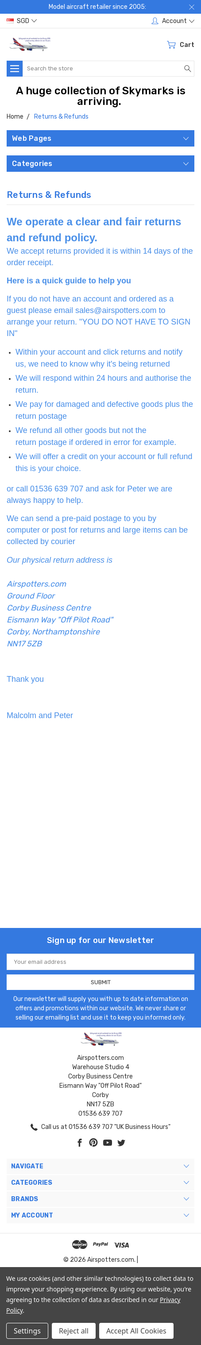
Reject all (74, 1331)
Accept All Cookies (136, 1331)
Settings (27, 1331)
